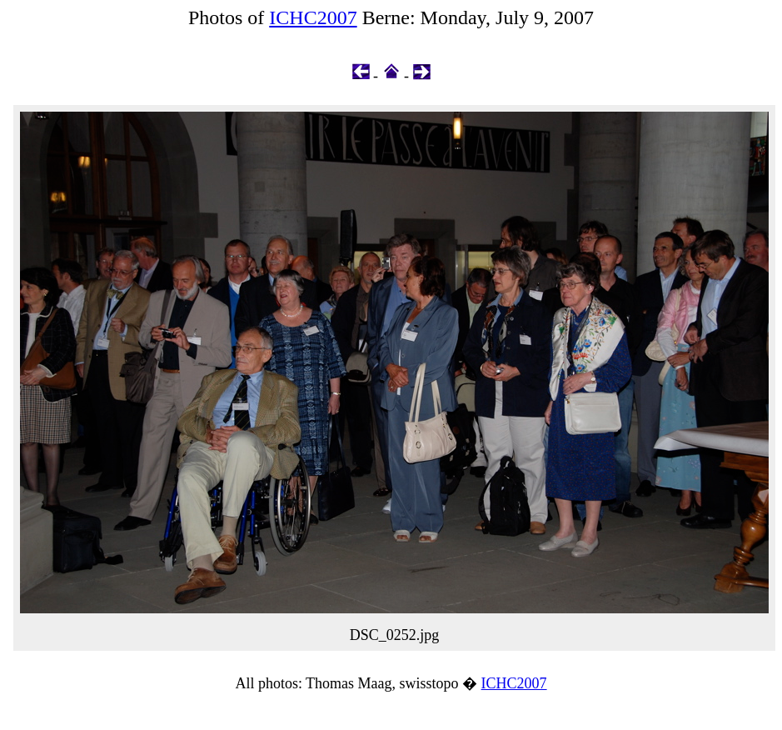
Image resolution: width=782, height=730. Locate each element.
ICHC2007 (312, 17)
